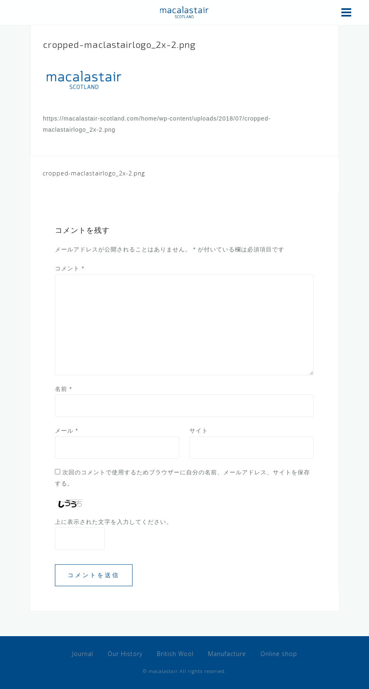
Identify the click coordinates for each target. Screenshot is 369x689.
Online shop (278, 654)
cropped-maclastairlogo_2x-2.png (94, 173)
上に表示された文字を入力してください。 (114, 522)
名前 (63, 389)
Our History (125, 654)
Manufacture (227, 654)
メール (66, 430)
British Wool (175, 654)
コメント (69, 268)
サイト (198, 430)
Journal (82, 654)
